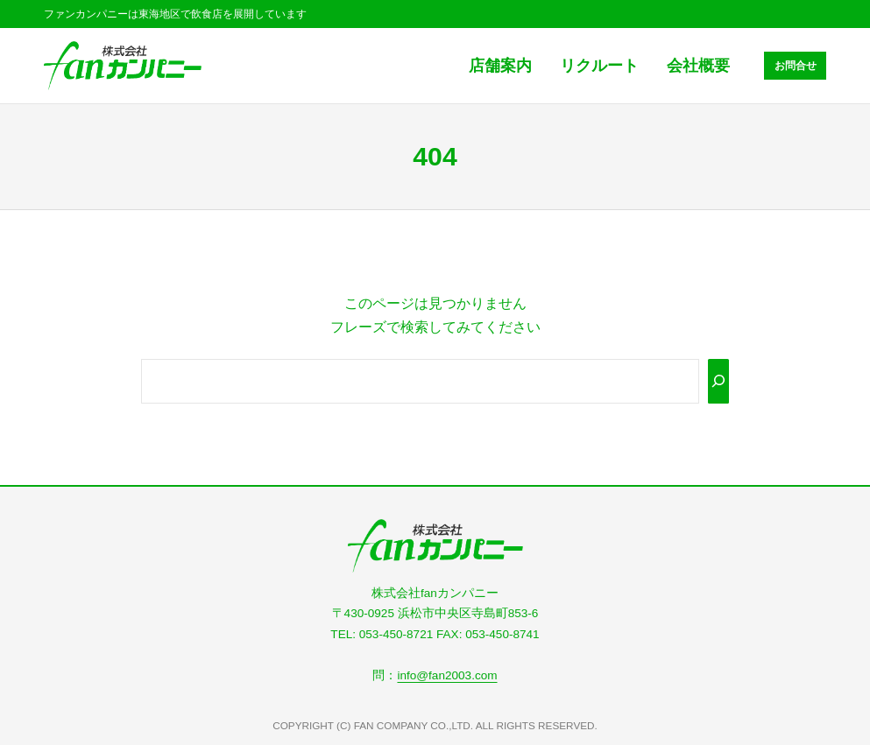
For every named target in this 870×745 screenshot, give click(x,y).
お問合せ (796, 65)
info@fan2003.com (447, 675)
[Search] (718, 381)
